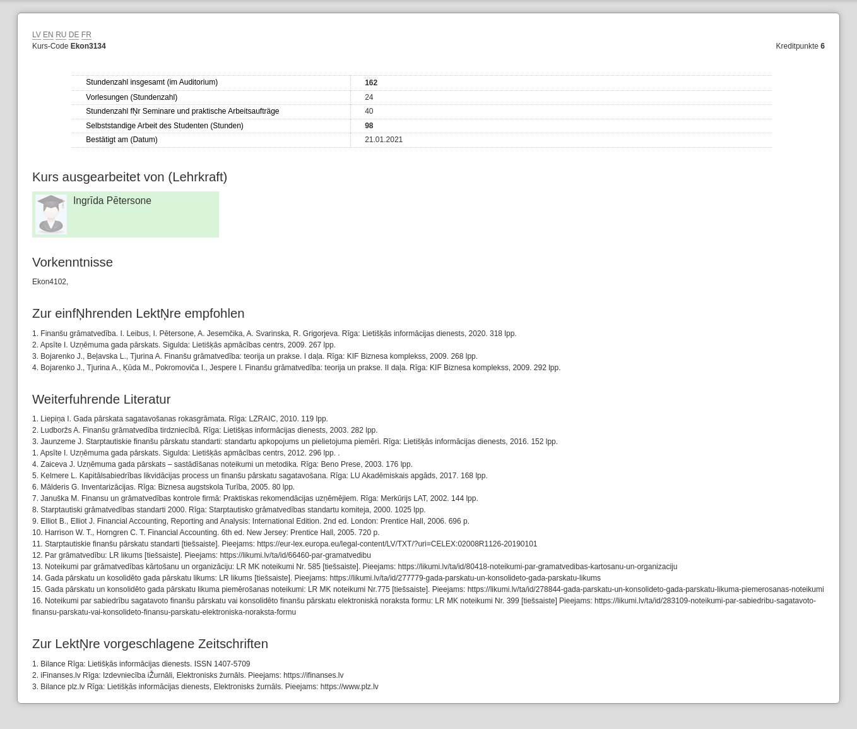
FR (86, 34)
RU (61, 34)
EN (48, 34)
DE (74, 34)
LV (36, 34)
